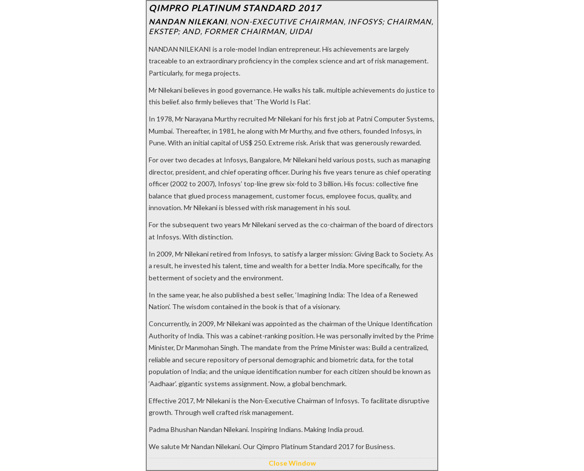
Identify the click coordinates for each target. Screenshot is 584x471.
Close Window (292, 463)
